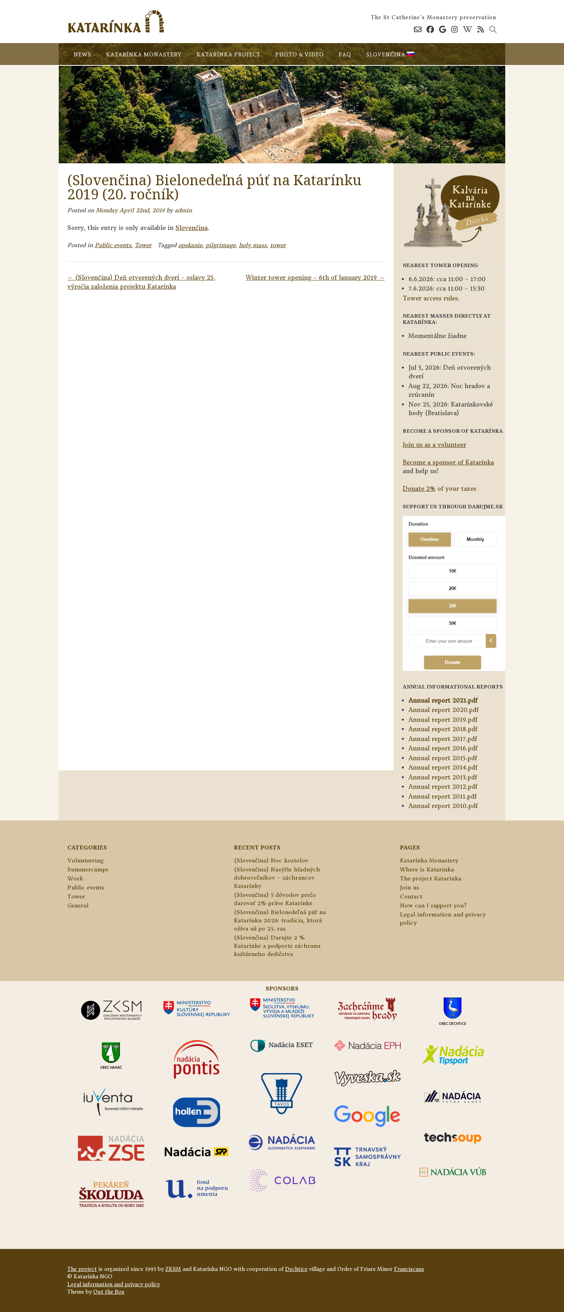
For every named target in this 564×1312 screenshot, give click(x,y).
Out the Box (108, 1292)
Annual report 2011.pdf (443, 796)
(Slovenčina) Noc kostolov (271, 860)
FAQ (345, 54)
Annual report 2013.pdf (443, 777)
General (78, 905)
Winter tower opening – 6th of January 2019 (315, 277)
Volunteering (85, 860)
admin (183, 210)
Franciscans (409, 1269)
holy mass (253, 245)
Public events (113, 245)
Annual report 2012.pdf (443, 786)
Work (75, 878)
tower (278, 245)
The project (82, 1269)
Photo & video (299, 54)
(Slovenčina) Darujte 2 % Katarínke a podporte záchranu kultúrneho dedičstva (277, 946)
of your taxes (439, 488)
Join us (409, 887)
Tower (143, 245)
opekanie (190, 245)
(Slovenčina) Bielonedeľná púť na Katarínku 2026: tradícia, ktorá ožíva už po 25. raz (280, 920)
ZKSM (173, 1269)
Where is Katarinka (427, 869)
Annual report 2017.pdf (443, 739)
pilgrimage (220, 245)
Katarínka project (228, 54)
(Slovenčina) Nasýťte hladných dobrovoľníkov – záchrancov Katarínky (277, 877)
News (82, 54)
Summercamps (87, 869)
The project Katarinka (430, 878)
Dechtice (296, 1269)
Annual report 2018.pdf (443, 729)
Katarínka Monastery (144, 54)
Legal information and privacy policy (113, 1284)
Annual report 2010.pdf (443, 806)
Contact (411, 896)
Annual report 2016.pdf (443, 748)
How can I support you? (433, 905)
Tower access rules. (431, 298)
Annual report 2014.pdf (443, 767)
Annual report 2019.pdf (443, 719)
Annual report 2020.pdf (444, 710)
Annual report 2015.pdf (443, 758)
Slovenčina (390, 54)
